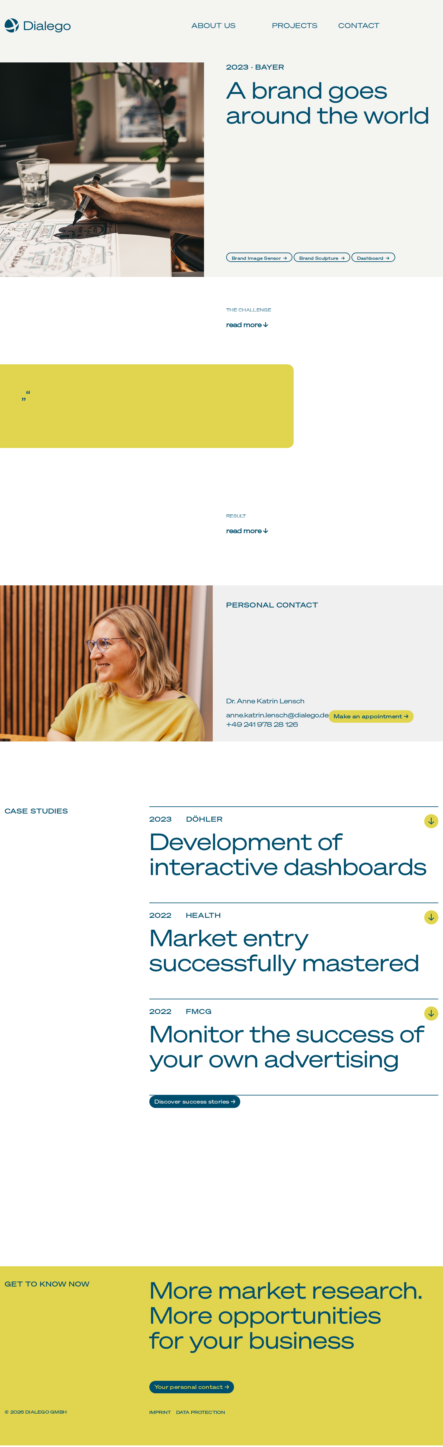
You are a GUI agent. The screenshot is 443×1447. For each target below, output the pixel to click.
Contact (355, 18)
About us (211, 18)
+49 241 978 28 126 (262, 724)
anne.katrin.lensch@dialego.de (277, 715)
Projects (292, 18)
